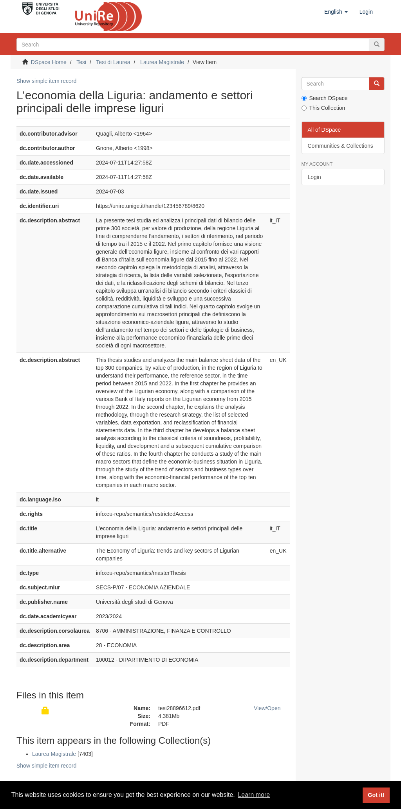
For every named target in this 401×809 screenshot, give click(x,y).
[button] (336, 11)
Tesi (81, 62)
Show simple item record (46, 81)
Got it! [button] (376, 795)
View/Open (267, 708)
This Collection (323, 108)
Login (314, 177)
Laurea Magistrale (162, 62)
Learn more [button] (254, 794)
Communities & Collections (340, 146)
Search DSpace (325, 98)
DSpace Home (49, 62)
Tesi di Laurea (113, 62)
